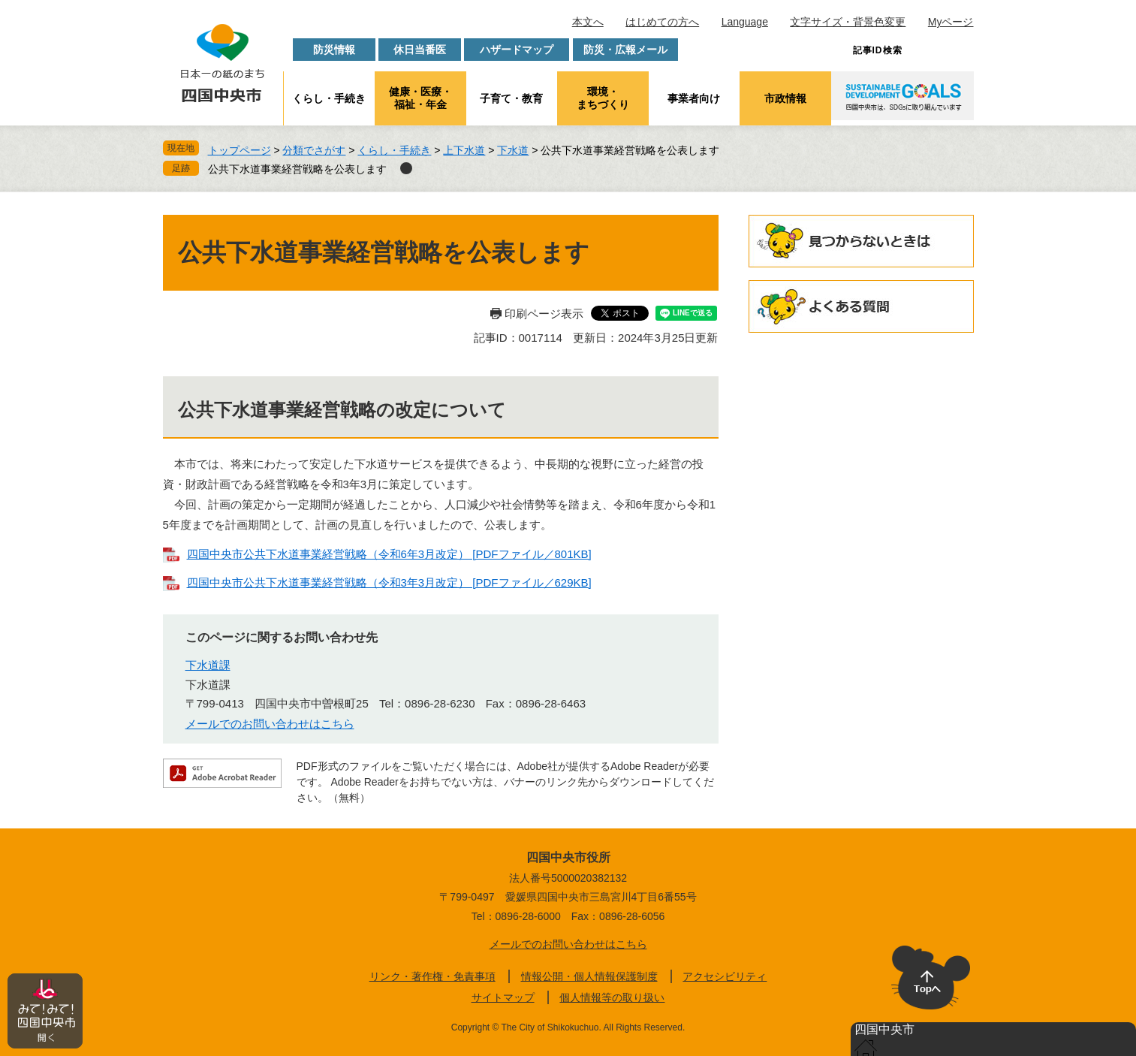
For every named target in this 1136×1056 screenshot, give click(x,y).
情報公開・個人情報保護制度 (589, 976)
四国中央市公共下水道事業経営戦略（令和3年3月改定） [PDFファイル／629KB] (389, 582)
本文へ (588, 22)
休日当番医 (419, 50)
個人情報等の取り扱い (611, 997)
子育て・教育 (511, 98)
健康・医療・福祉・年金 (420, 98)
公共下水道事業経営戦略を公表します (297, 169)
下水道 (513, 150)
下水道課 (208, 665)
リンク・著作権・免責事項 (432, 976)
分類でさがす (313, 150)
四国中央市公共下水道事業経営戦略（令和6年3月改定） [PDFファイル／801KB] (389, 554)
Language (745, 22)
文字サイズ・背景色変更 (847, 22)
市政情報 (785, 98)
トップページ (239, 150)
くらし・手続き (329, 98)
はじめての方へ (662, 22)
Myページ (951, 22)
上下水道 (464, 150)
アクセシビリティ (725, 976)
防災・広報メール (625, 50)
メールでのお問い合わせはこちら (269, 723)
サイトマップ (503, 997)
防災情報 (334, 50)
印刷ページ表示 (544, 313)
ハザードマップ (516, 50)
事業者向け (693, 98)
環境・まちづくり (603, 98)
